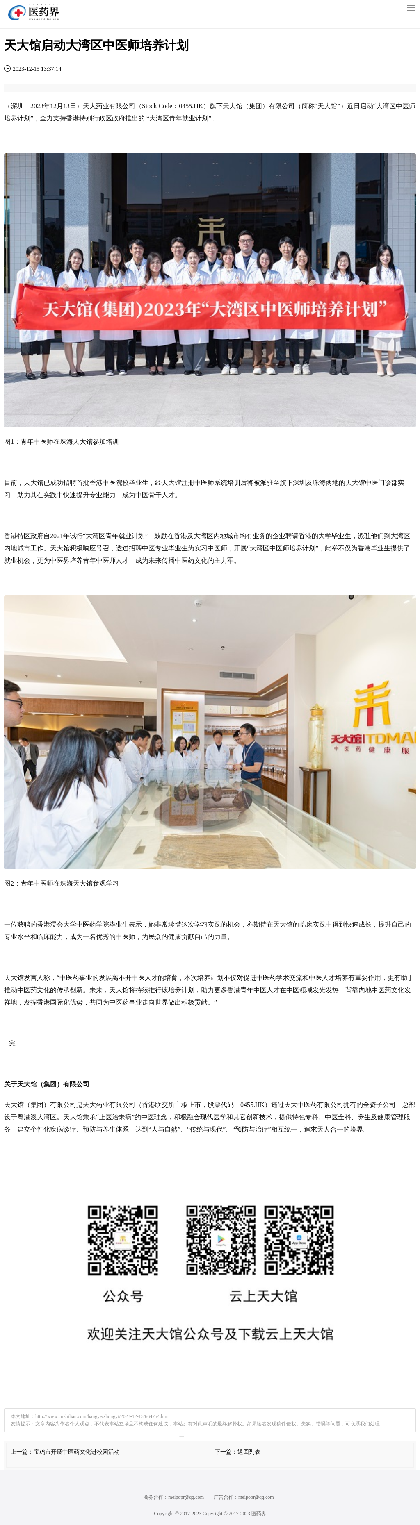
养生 (364, 1117)
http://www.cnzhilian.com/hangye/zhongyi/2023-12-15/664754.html (102, 1416)
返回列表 (248, 1452)
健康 (174, 936)
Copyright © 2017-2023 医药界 (234, 1513)
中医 (402, 105)
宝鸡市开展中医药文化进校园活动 (77, 1452)
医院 (115, 482)
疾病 (56, 1129)
